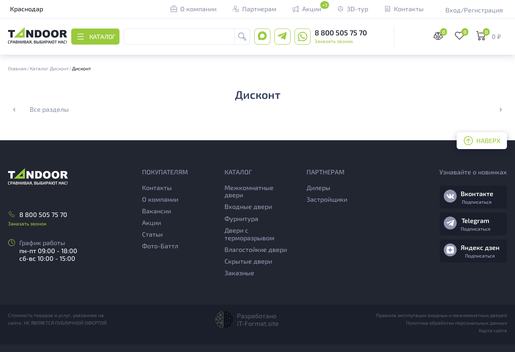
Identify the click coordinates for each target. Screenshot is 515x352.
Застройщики (327, 199)
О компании (160, 199)
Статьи (152, 234)
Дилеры (318, 187)
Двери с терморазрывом (249, 233)
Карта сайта (493, 330)
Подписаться (477, 202)
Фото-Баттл (160, 246)
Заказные (239, 272)
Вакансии (156, 211)
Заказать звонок (334, 41)
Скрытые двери (248, 261)
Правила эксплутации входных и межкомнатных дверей (441, 315)
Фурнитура (241, 218)
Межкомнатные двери (249, 191)
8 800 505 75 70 (341, 32)
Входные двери (248, 206)
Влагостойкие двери (256, 249)
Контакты (157, 187)
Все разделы (49, 109)
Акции (151, 222)
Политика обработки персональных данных (456, 322)
